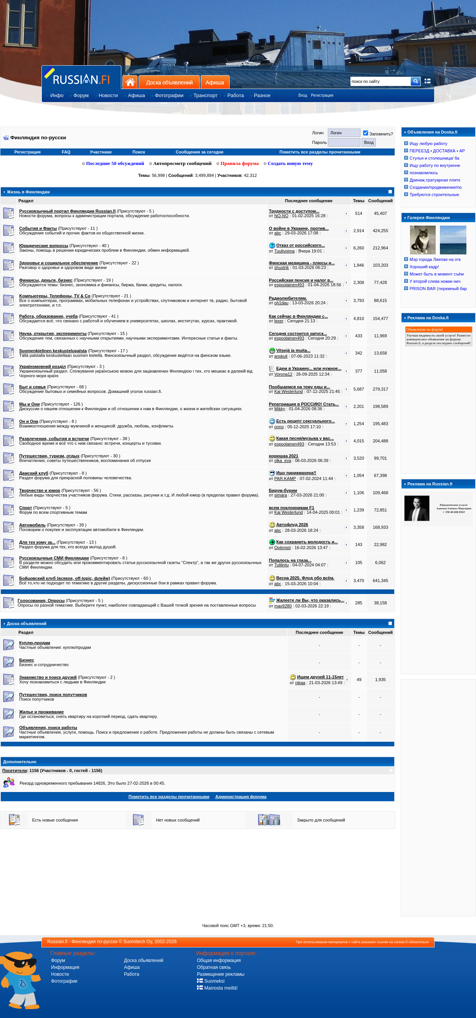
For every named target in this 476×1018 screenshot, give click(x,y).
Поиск (138, 152)
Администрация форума (240, 796)
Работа (131, 974)
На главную (129, 82)
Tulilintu (281, 565)
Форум (58, 960)
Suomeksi (211, 981)
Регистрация (322, 95)
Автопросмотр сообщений (180, 163)
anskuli (281, 356)
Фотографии (64, 981)
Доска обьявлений (144, 960)
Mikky (279, 408)
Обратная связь (214, 967)
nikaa (300, 682)
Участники (101, 152)
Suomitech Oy (138, 941)
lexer (279, 320)
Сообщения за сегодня (199, 152)
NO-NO (281, 215)
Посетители (14, 770)
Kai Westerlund (288, 391)
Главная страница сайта (81, 77)
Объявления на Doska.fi (432, 132)
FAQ (66, 152)
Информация (65, 967)
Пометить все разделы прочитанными (319, 152)
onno (279, 426)
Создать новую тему (288, 163)
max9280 (283, 606)
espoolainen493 (289, 284)
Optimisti (282, 547)
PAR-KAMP (285, 478)
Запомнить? (378, 134)
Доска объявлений (169, 82)
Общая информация (219, 960)
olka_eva (282, 460)
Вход (302, 95)
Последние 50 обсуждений (113, 163)
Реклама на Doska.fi (428, 317)
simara (280, 495)
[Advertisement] (438, 797)
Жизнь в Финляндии (28, 192)
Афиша (215, 82)
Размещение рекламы (221, 974)
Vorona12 (283, 374)
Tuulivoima (284, 251)
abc (277, 233)
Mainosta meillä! (217, 988)
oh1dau (281, 302)
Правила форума (238, 163)
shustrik (281, 267)
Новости (60, 974)
